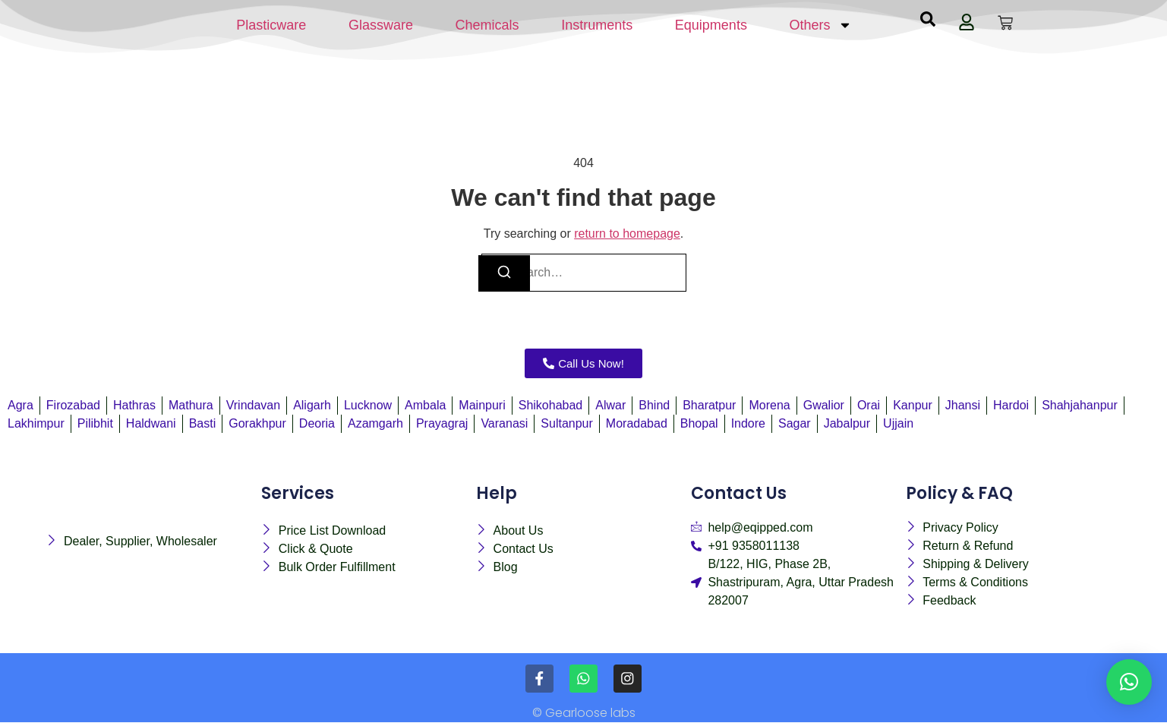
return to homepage (627, 233)
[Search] (504, 273)
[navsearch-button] (928, 23)
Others (821, 25)
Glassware (381, 25)
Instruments (596, 25)
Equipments (711, 25)
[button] (1129, 682)
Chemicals (487, 25)
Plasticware (271, 25)
